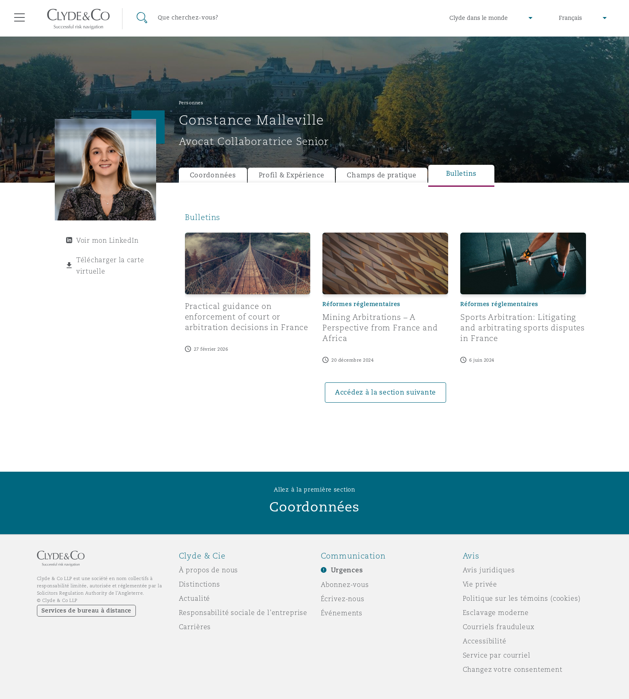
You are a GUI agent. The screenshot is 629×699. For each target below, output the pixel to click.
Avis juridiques (489, 570)
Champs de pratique (381, 175)
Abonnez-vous (345, 584)
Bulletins (461, 173)
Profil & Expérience (291, 175)
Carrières (195, 627)
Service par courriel (496, 655)
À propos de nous (208, 570)
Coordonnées (213, 175)
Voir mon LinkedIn (107, 240)
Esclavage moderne (496, 612)
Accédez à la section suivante (385, 392)
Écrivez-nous (343, 599)
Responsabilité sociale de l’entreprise (243, 612)
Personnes (191, 103)
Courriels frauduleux (499, 627)
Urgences (347, 570)
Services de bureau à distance (86, 610)
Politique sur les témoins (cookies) (522, 598)
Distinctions (199, 584)
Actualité (194, 598)
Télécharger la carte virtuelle (110, 265)
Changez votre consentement (512, 669)
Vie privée (480, 584)
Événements (342, 613)
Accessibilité (485, 641)
